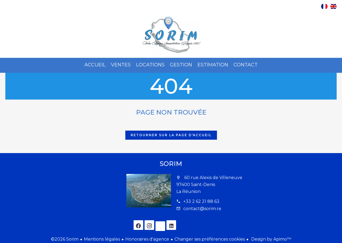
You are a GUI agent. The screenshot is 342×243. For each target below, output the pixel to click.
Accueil (171, 35)
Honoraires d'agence (147, 239)
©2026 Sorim (65, 239)
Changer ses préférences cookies (209, 239)
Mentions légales (102, 239)
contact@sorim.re (202, 208)
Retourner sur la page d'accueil (171, 135)
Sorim (171, 164)
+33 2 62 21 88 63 (201, 201)
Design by (270, 239)
